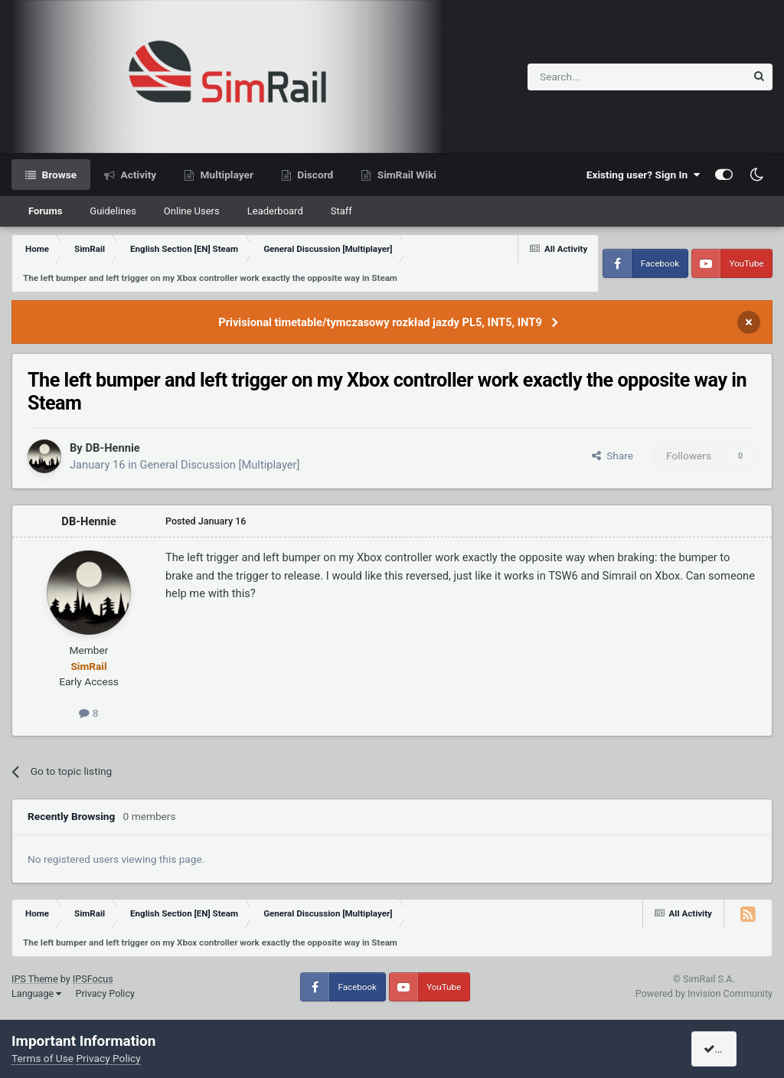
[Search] (599, 77)
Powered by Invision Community (704, 993)
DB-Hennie (112, 448)
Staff (341, 211)
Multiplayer (225, 174)
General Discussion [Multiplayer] (219, 465)
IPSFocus (93, 979)
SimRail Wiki (405, 174)
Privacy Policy (105, 993)
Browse (58, 174)
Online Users (192, 211)
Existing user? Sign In (643, 174)
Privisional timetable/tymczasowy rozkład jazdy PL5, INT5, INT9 (380, 322)
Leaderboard (275, 211)
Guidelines (113, 211)
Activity (137, 174)
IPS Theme (34, 979)
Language (36, 993)
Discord (314, 174)
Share (612, 455)
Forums (45, 211)
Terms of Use (42, 1058)
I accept (728, 1049)
